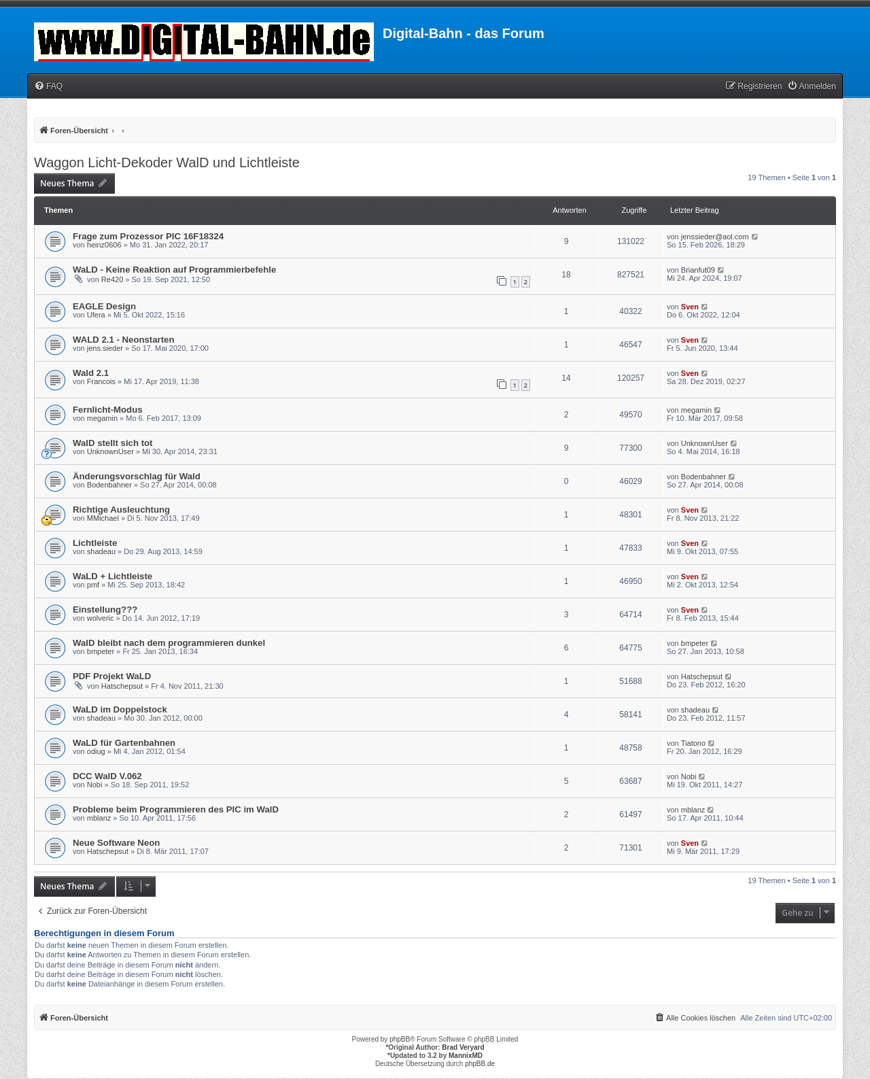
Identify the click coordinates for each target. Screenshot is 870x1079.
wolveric (100, 618)
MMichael (103, 518)
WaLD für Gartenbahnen (124, 743)
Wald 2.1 (91, 373)
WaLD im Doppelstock (120, 709)
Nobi (95, 785)
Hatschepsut (122, 686)
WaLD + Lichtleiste (112, 576)
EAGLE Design (104, 306)
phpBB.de (480, 1063)
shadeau (101, 551)
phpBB (399, 1039)
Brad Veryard (463, 1047)
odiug (96, 751)
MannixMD (466, 1055)
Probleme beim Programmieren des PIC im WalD (176, 809)
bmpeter (100, 651)
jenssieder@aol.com (715, 237)
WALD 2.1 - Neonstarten (123, 340)
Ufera (96, 315)
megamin (102, 418)
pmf (93, 585)
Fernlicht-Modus (108, 410)
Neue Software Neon (116, 843)
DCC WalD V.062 (107, 776)
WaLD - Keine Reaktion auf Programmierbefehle (174, 269)
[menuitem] (48, 87)
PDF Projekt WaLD (112, 676)
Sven (690, 307)
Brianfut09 (698, 270)
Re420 (112, 279)
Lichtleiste (95, 543)
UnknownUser (110, 451)
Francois (101, 381)
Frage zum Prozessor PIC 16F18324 (148, 236)
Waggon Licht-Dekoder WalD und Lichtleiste (167, 162)
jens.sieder (105, 348)
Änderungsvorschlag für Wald (137, 476)
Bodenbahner (109, 485)
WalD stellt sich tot (112, 443)
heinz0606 (104, 245)
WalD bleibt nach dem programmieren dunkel (169, 643)
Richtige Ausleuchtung (121, 509)
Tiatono (693, 743)
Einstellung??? (105, 609)
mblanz (99, 818)
